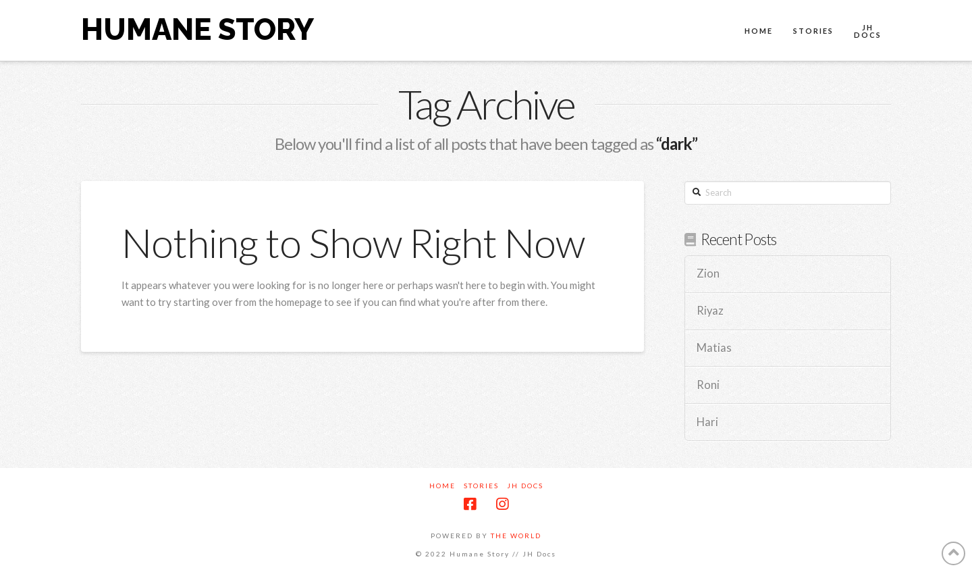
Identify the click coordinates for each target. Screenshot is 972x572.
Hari (707, 422)
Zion (708, 273)
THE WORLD (516, 535)
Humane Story (197, 30)
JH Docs (525, 486)
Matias (714, 348)
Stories (481, 486)
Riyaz (710, 311)
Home (442, 486)
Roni (708, 385)
